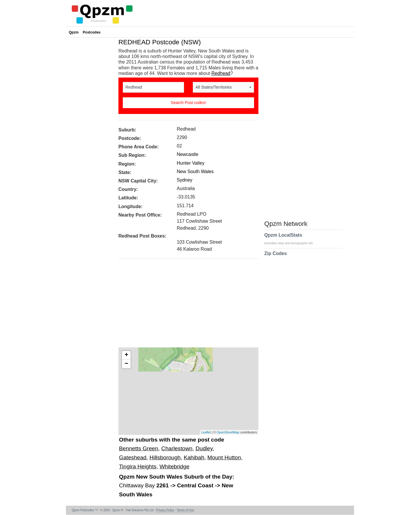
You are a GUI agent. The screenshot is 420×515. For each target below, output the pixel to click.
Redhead (220, 73)
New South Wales (195, 171)
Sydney (184, 179)
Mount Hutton (224, 457)
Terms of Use (185, 510)
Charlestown (176, 448)
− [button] (126, 364)
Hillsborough (165, 457)
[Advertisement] (186, 305)
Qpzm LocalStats (291, 239)
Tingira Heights (137, 466)
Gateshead (132, 457)
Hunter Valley (190, 163)
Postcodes (92, 32)
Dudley (203, 448)
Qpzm (73, 32)
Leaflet (206, 432)
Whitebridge (174, 466)
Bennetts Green (138, 448)
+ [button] (126, 355)
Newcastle (187, 154)
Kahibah (194, 457)
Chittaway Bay (137, 485)
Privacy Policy (165, 510)
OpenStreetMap (228, 432)
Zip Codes (275, 257)
